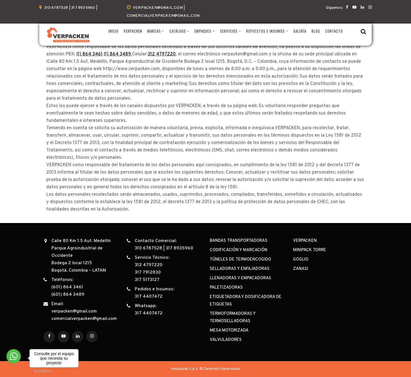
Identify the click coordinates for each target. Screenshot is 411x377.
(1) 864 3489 (118, 54)
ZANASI (300, 269)
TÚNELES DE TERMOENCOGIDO (240, 259)
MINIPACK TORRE (309, 250)
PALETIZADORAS (226, 287)
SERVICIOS (229, 31)
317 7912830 (148, 272)
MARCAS (154, 31)
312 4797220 (162, 54)
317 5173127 (147, 280)
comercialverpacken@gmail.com (84, 319)
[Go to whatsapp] (14, 356)
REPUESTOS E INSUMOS (265, 31)
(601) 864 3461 (67, 287)
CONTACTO (334, 31)
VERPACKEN (133, 31)
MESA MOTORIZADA (229, 330)
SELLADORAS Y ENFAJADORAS (239, 269)
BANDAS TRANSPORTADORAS (238, 240)
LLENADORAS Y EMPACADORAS (240, 278)
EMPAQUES (202, 31)
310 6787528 (148, 248)
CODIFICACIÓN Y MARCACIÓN (238, 250)
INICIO (113, 31)
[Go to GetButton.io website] (43, 371)
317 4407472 (149, 296)
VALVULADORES (226, 340)
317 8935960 (179, 248)
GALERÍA (299, 31)
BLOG (316, 31)
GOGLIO (300, 259)
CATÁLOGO (177, 31)
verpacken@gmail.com (74, 311)
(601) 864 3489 (67, 294)
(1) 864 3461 (89, 54)
